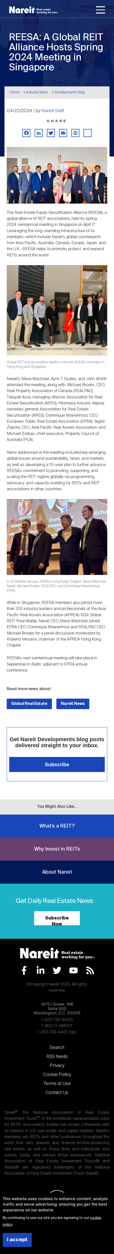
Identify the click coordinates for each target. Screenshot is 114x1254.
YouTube (73, 970)
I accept (17, 1239)
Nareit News (73, 704)
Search (57, 1047)
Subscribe (57, 764)
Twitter (57, 970)
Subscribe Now (57, 920)
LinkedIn (40, 970)
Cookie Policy (57, 1074)
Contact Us (57, 1092)
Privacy (57, 1065)
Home (14, 92)
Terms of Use (57, 1083)
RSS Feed (90, 970)
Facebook (24, 970)
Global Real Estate (29, 704)
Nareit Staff (52, 111)
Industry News (37, 92)
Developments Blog (70, 92)
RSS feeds (57, 1056)
